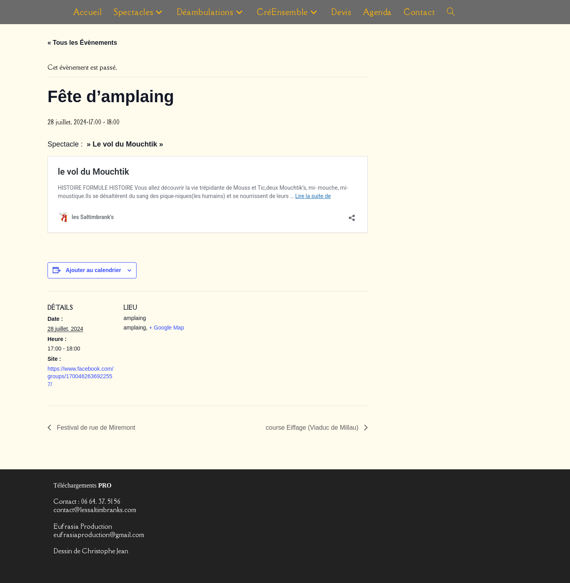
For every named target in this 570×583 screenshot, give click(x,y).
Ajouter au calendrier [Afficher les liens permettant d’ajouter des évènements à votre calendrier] (93, 270)
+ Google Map (166, 327)
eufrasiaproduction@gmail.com (98, 534)
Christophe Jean (105, 551)
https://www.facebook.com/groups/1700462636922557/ (81, 376)
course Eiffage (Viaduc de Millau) (313, 427)
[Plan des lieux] (241, 346)
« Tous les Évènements (82, 42)
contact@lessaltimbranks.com (94, 509)
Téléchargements (82, 485)
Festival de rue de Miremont (95, 427)
